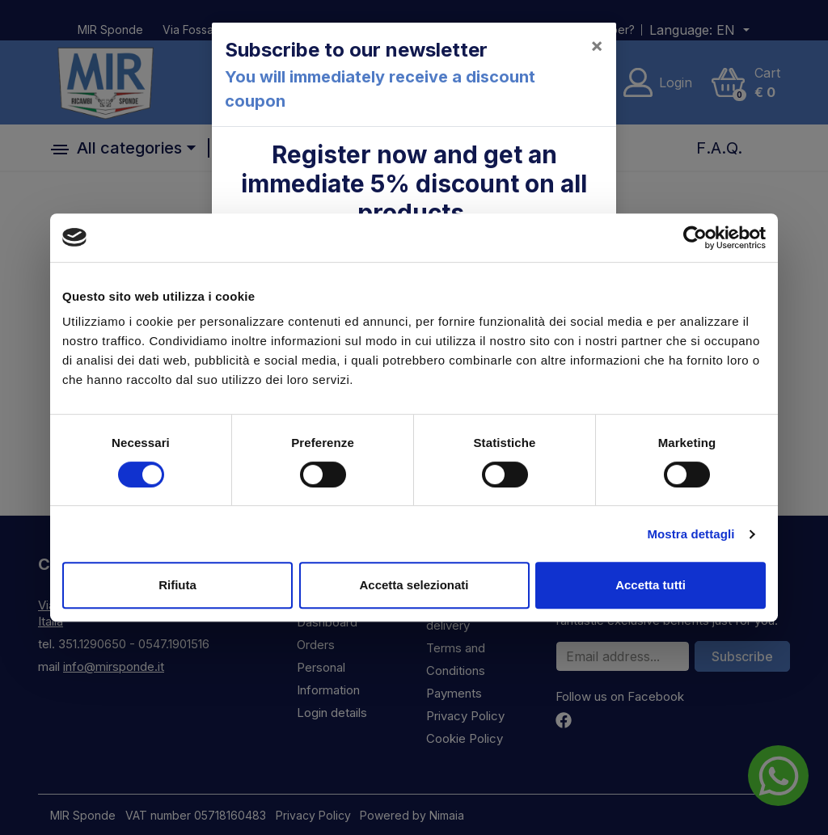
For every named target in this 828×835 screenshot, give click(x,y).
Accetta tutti (650, 585)
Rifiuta (177, 585)
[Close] (596, 45)
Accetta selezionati (413, 585)
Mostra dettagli (690, 534)
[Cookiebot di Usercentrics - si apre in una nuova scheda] (695, 238)
